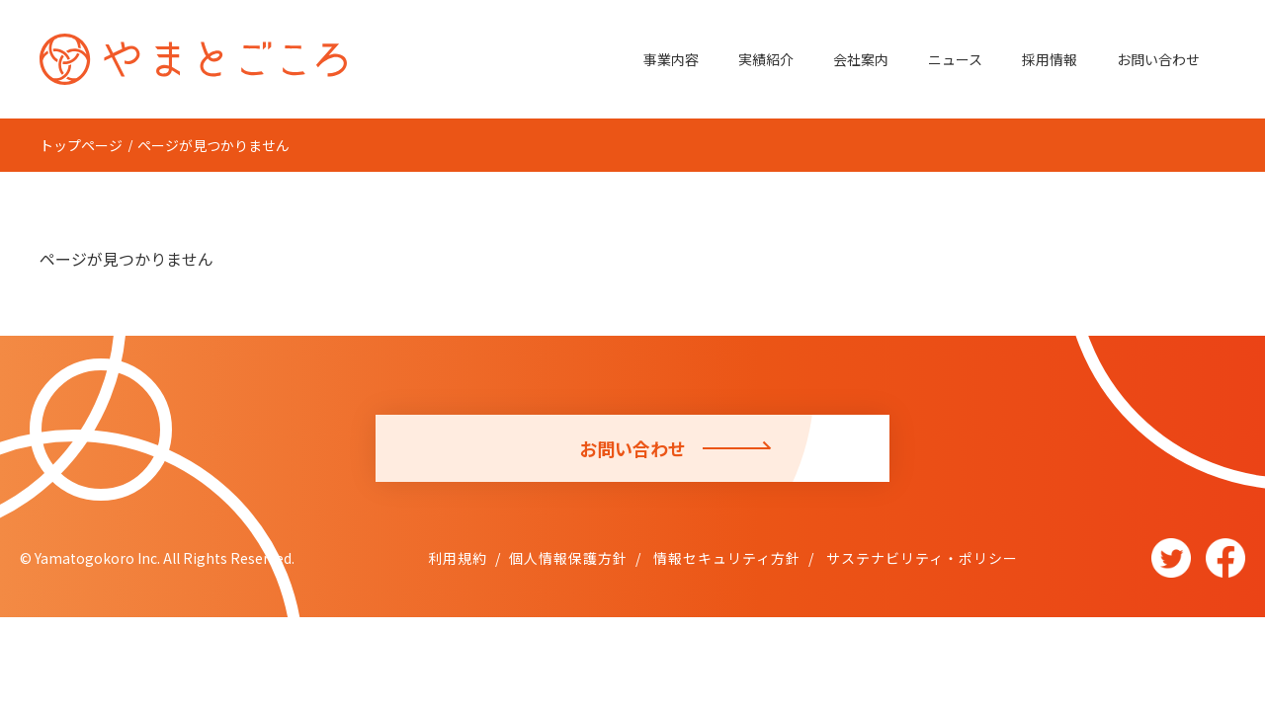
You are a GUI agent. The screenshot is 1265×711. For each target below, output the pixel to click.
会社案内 (860, 59)
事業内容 (671, 59)
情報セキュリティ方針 (725, 558)
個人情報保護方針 (568, 558)
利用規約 (457, 558)
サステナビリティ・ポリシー (920, 558)
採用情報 (1049, 59)
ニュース (955, 59)
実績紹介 (766, 59)
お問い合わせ (1158, 59)
